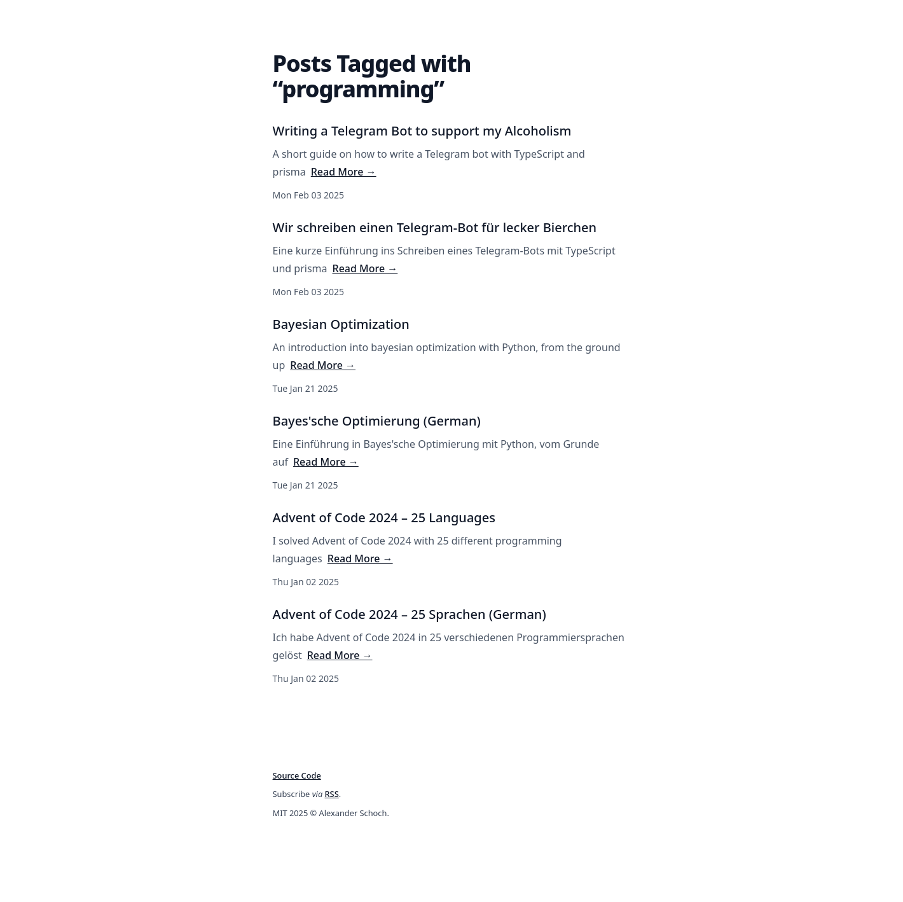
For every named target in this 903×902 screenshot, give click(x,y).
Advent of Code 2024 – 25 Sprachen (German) (409, 614)
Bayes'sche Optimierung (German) (377, 420)
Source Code (297, 775)
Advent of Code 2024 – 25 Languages (384, 517)
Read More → (343, 172)
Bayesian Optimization (341, 324)
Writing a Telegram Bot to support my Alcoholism (422, 130)
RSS (332, 794)
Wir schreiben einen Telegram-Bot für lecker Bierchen (435, 227)
